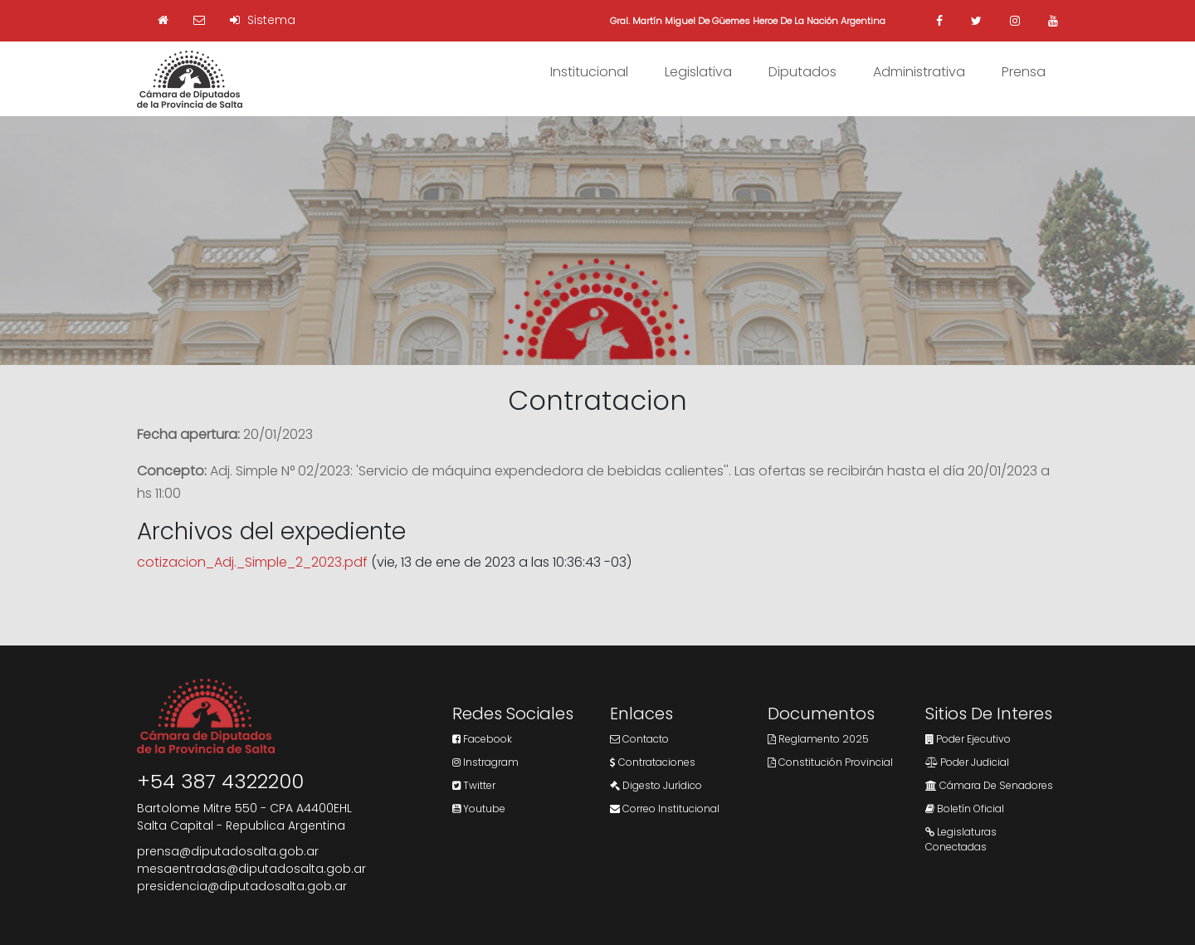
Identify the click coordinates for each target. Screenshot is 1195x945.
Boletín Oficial (964, 808)
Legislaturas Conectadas (961, 839)
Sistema (262, 20)
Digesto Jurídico (656, 785)
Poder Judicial (967, 762)
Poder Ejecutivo (968, 739)
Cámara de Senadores (989, 785)
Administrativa (919, 71)
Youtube (478, 808)
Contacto (639, 739)
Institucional (589, 71)
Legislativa (698, 71)
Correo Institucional (664, 808)
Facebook (482, 739)
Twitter (473, 785)
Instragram (485, 762)
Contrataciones (652, 762)
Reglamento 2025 (818, 739)
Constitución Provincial (830, 762)
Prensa (1024, 71)
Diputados (802, 71)
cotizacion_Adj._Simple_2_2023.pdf (252, 562)
